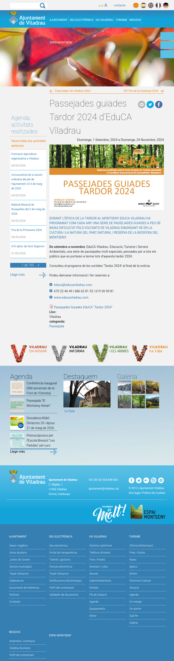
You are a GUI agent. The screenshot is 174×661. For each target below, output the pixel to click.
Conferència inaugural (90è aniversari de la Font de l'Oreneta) (42, 388)
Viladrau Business (19, 648)
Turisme (121, 19)
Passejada (56, 326)
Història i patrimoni (100, 545)
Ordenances (16, 580)
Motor (93, 615)
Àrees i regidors (18, 545)
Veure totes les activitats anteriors (28, 143)
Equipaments (97, 608)
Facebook (158, 104)
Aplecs (133, 566)
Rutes (132, 559)
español (143, 5)
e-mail (141, 104)
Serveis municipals (20, 566)
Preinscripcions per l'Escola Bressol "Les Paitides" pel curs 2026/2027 (41, 443)
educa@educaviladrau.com (73, 285)
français (158, 5)
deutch (165, 5)
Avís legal (134, 493)
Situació (134, 587)
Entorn (133, 573)
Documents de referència (24, 587)
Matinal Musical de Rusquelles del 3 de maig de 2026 (28, 209)
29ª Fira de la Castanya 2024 (140, 91)
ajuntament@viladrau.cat (104, 488)
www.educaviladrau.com (71, 297)
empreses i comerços (22, 641)
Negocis (135, 19)
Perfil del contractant (61, 587)
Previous (66, 398)
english (150, 5)
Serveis (93, 573)
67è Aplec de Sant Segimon (27, 246)
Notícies (14, 594)
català (135, 5)
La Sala (69, 411)
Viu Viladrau (104, 19)
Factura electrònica (60, 566)
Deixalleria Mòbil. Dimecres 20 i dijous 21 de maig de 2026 (41, 423)
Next (107, 398)
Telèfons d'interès (99, 552)
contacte (120, 5)
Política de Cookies (153, 493)
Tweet (150, 104)
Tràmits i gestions (60, 559)
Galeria (133, 622)
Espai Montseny (61, 42)
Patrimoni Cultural (140, 580)
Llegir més (17, 274)
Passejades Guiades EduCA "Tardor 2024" (83, 307)
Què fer (133, 615)
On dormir (135, 608)
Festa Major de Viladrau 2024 (72, 91)
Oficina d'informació (141, 545)
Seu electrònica (58, 545)
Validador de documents (63, 594)
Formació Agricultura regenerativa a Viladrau (25, 156)
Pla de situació (98, 594)
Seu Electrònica (81, 19)
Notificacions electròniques (65, 580)
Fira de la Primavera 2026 (26, 230)
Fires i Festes (97, 559)
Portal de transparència (63, 552)
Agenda (94, 601)
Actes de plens (18, 552)
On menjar (135, 601)
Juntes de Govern (19, 559)
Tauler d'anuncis (19, 573)
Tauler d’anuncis (59, 573)
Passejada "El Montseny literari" (39, 403)
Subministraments (100, 580)
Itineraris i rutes (98, 566)
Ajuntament (58, 19)
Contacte (14, 601)
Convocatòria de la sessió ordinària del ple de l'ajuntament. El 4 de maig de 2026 (26, 181)
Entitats (94, 587)
